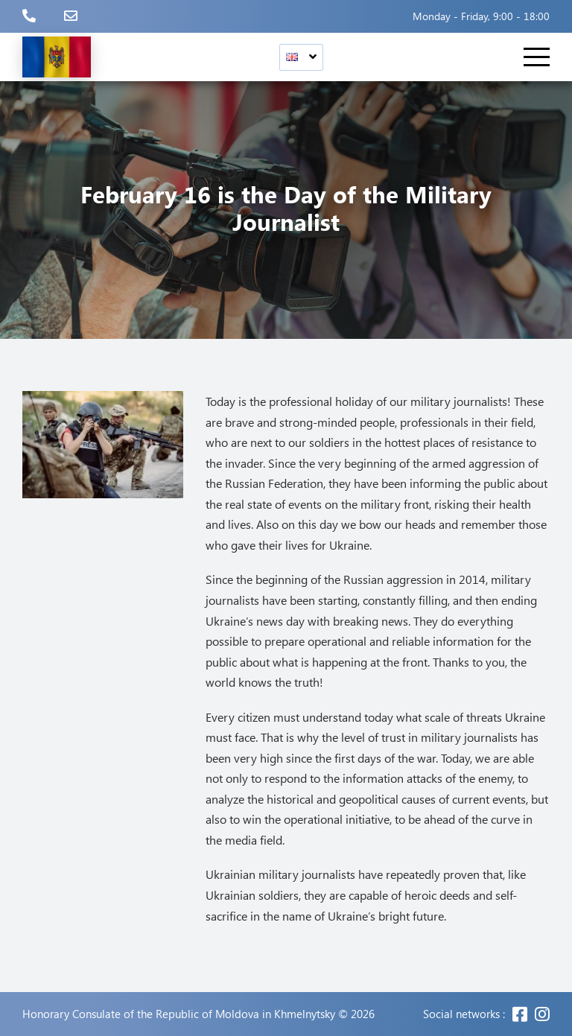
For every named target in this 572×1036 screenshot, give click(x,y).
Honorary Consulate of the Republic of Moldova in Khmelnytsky (178, 1014)
